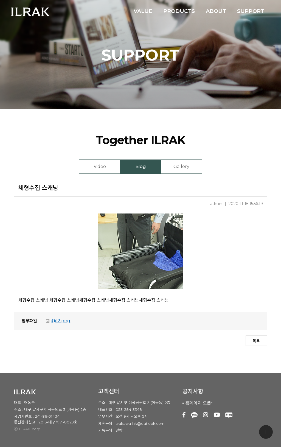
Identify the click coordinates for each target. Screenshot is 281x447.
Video (100, 166)
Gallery (181, 166)
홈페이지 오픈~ (199, 403)
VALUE (143, 11)
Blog (140, 166)
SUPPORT (250, 11)
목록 (256, 340)
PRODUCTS (179, 11)
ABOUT (216, 11)
